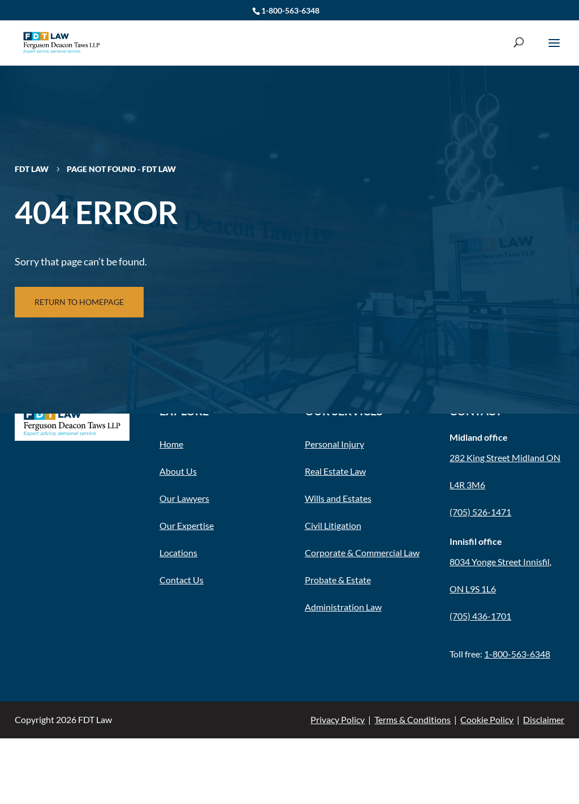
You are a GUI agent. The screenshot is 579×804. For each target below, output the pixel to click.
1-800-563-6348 (290, 10)
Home (171, 443)
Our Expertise (186, 525)
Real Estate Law (335, 471)
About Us (178, 471)
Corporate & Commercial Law (362, 552)
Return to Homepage (79, 302)
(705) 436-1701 (480, 615)
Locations (178, 552)
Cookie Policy (486, 719)
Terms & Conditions (412, 719)
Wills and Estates (338, 498)
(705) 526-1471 (480, 511)
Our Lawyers (184, 498)
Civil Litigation (333, 525)
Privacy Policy (337, 719)
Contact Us (181, 579)
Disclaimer (543, 719)
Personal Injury (334, 443)
